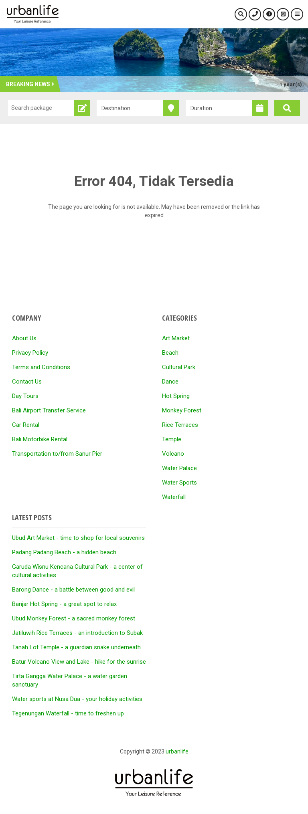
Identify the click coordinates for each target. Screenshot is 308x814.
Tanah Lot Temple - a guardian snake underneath (76, 647)
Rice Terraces (180, 424)
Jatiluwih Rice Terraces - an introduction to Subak (77, 632)
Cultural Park (178, 367)
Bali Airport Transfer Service (49, 410)
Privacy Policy (30, 352)
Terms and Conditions (41, 367)
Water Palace (179, 468)
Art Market (176, 338)
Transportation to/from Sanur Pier (57, 453)
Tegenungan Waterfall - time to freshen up (68, 713)
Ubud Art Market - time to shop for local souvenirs (78, 537)
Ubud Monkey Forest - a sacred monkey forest (73, 618)
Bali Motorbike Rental (39, 439)
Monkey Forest (181, 410)
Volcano (173, 453)
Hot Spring (176, 396)
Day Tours (25, 396)
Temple (171, 439)
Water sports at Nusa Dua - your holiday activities (77, 699)
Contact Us (27, 381)
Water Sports (179, 482)
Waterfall (174, 497)
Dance (170, 381)
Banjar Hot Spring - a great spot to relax (64, 604)
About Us (24, 338)
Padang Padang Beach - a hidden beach (64, 552)
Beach (170, 352)
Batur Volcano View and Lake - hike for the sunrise (79, 661)
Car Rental (25, 424)
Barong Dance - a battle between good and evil (73, 589)
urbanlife (177, 751)
